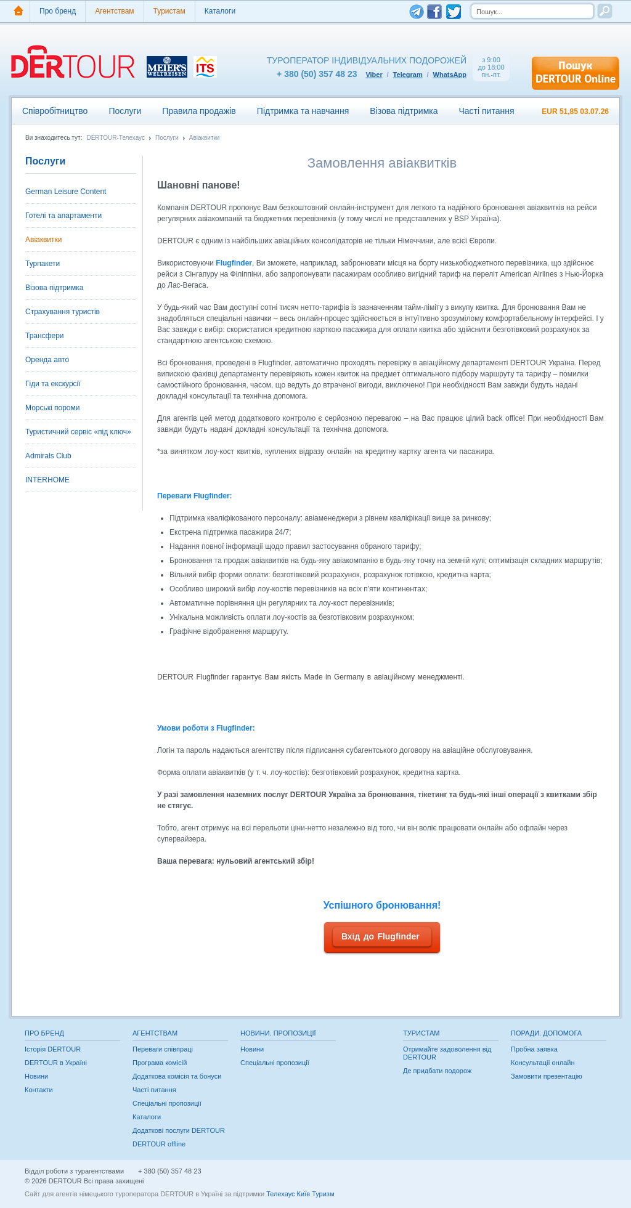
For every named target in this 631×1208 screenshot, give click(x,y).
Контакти (39, 1089)
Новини (36, 1076)
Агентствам (114, 11)
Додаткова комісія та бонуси (176, 1076)
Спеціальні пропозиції (167, 1103)
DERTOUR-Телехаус (115, 138)
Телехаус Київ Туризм (300, 1194)
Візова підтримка (404, 111)
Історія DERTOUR (53, 1049)
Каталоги (220, 11)
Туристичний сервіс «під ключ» (78, 432)
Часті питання (486, 111)
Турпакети (42, 263)
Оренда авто (47, 359)
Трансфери (44, 335)
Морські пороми (52, 407)
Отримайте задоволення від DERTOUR (447, 1053)
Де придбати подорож (437, 1070)
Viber (373, 74)
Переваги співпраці (162, 1049)
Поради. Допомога (546, 1033)
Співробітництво (55, 111)
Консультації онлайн (543, 1062)
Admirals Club (48, 456)
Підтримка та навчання (303, 111)
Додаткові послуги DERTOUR (178, 1130)
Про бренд (57, 11)
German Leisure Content (65, 191)
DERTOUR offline (158, 1144)
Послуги (124, 111)
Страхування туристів (62, 311)
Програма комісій (159, 1062)
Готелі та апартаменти (63, 215)
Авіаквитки (204, 138)
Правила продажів (198, 111)
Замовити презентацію (546, 1076)
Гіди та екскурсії (53, 383)
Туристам (169, 11)
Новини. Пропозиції (278, 1033)
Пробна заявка (534, 1049)
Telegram (408, 74)
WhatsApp (449, 74)
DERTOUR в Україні (56, 1062)
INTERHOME (47, 480)
